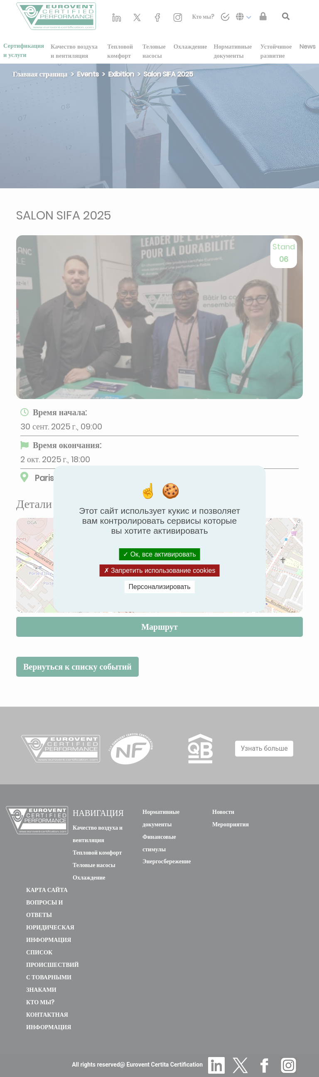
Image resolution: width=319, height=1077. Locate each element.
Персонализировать (160, 586)
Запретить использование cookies (160, 570)
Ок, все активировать (159, 554)
